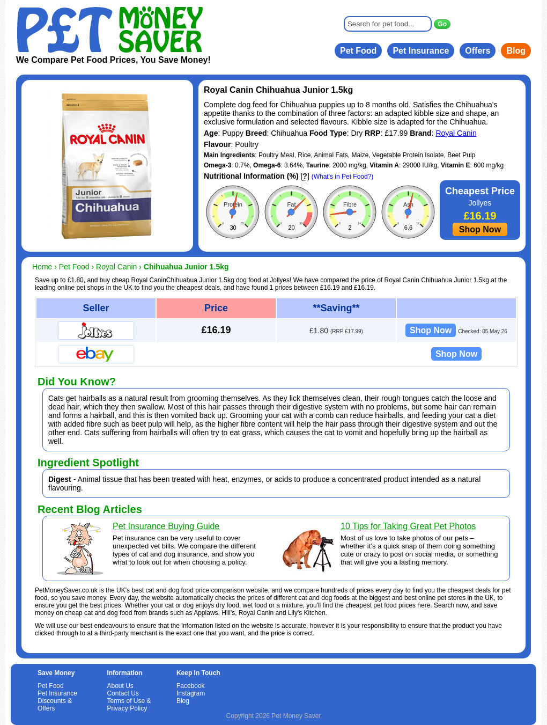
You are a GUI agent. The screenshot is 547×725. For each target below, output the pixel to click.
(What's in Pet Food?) (343, 176)
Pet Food (358, 50)
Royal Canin (455, 133)
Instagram (190, 693)
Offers (477, 50)
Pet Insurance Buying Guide (166, 526)
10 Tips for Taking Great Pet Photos (408, 526)
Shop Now (480, 229)
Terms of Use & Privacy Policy (129, 704)
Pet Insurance (421, 50)
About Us (120, 686)
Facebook (190, 686)
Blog (516, 50)
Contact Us (122, 693)
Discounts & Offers (55, 704)
